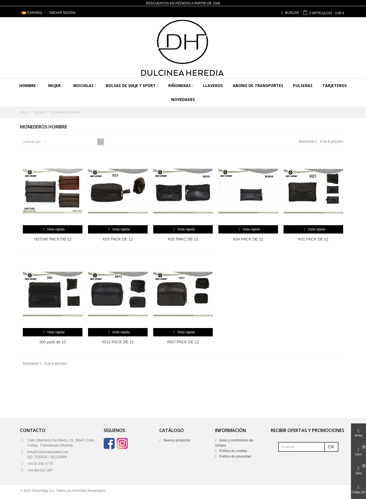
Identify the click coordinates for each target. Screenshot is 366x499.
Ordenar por (32, 142)
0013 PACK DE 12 (118, 342)
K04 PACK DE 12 (248, 239)
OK (331, 447)
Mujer (54, 85)
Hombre (27, 85)
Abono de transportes (258, 85)
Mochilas (83, 85)
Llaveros (213, 85)
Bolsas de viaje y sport (131, 85)
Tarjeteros (334, 85)
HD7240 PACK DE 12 (53, 239)
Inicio (24, 112)
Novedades (183, 99)
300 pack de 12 (52, 342)
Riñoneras (179, 85)
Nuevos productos (177, 440)
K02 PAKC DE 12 (183, 239)
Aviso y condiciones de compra (234, 442)
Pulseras (303, 85)
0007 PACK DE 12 (183, 342)
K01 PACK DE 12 (313, 239)
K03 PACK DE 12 (118, 239)
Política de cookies (232, 451)
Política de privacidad (234, 456)
